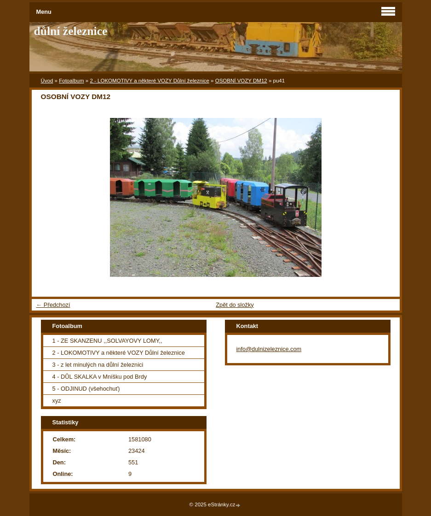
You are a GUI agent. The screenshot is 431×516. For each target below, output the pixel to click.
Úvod (47, 80)
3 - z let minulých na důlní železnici (98, 364)
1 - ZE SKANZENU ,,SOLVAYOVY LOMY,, (107, 340)
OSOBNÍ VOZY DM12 (241, 80)
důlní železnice (71, 31)
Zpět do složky (235, 304)
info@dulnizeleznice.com (269, 349)
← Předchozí (53, 304)
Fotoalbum (71, 80)
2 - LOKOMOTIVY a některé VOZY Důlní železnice (149, 80)
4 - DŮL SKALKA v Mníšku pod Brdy (99, 376)
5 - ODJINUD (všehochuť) (86, 388)
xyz (56, 400)
